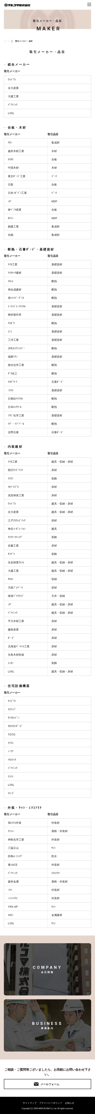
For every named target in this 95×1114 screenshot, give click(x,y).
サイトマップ (30, 1103)
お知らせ (69, 1103)
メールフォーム (49, 1084)
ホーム (7, 41)
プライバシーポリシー (50, 1103)
